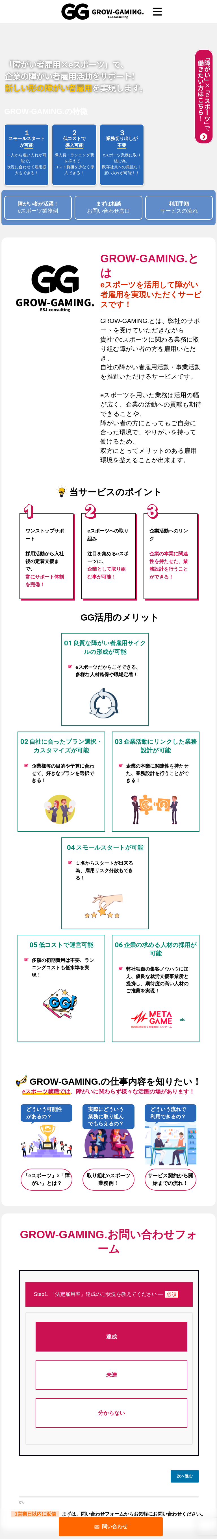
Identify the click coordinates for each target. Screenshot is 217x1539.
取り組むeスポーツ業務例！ (108, 1179)
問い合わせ (110, 1527)
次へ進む (185, 1476)
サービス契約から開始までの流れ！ (170, 1179)
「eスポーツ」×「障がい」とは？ (46, 1179)
